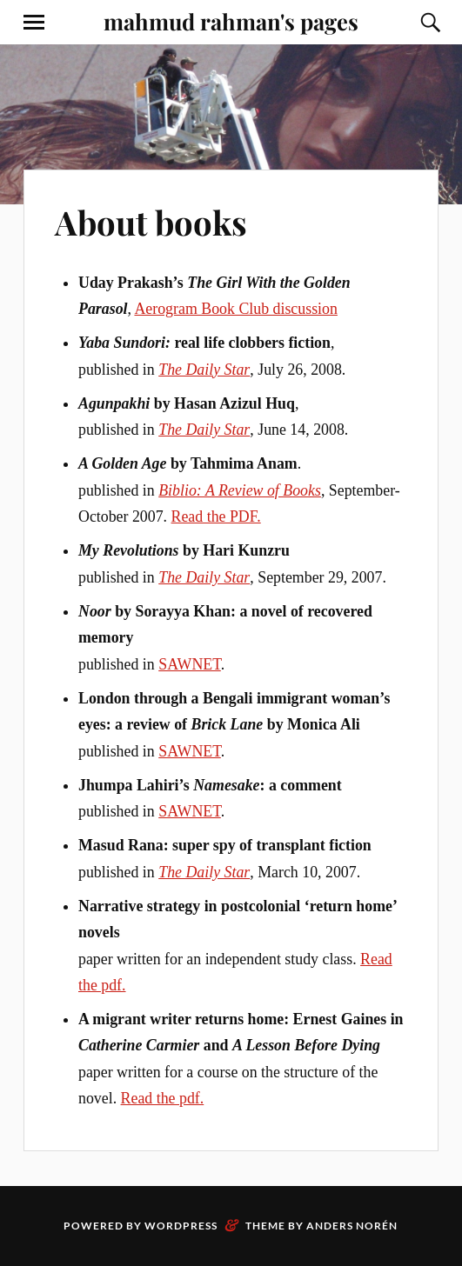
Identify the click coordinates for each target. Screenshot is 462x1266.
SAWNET (189, 664)
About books (151, 222)
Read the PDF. (216, 516)
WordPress (181, 1225)
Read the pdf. (162, 1098)
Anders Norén (352, 1225)
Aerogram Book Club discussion (235, 308)
